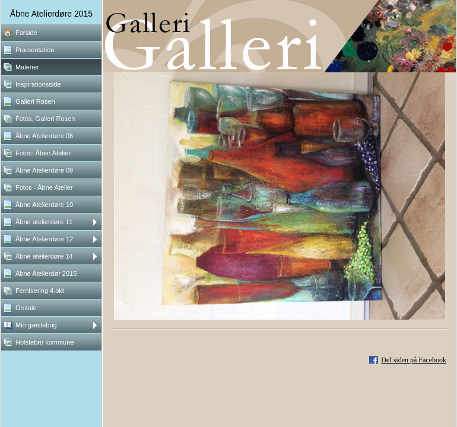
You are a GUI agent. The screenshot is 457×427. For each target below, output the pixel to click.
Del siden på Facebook (413, 360)
